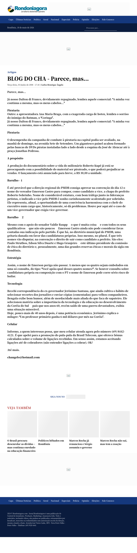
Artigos (11, 72)
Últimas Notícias (23, 19)
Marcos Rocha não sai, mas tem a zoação (113, 442)
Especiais (66, 19)
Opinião (85, 19)
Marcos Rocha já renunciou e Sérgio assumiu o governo (80, 444)
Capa (11, 19)
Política (37, 19)
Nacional (55, 19)
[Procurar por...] (100, 28)
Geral (45, 19)
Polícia (76, 19)
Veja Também (19, 407)
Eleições (95, 19)
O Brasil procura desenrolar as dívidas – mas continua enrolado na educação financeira (21, 445)
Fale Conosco (108, 19)
